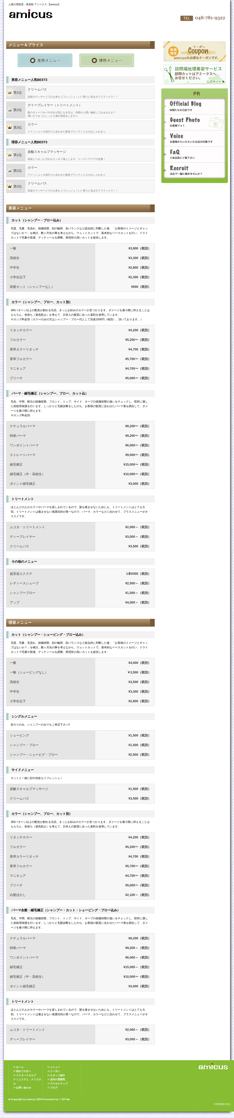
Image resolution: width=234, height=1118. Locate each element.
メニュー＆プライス (66, 32)
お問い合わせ (167, 32)
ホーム (20, 1067)
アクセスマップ (142, 32)
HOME (16, 32)
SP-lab (66, 1099)
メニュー (55, 1067)
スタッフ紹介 (92, 32)
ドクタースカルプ (26, 1075)
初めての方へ (41, 32)
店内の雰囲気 (117, 32)
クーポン (55, 1071)
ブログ (54, 1087)
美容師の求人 (223, 1104)
